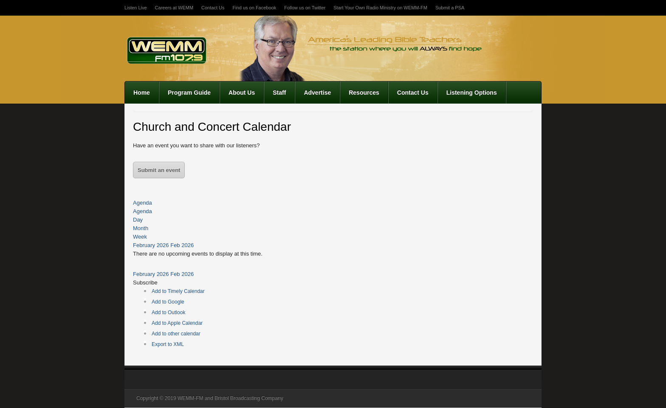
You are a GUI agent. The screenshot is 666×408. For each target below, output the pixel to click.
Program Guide (189, 92)
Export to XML (168, 344)
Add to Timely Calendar (178, 291)
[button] (145, 282)
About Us (242, 92)
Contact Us (212, 7)
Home (141, 92)
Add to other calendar (176, 334)
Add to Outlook (168, 312)
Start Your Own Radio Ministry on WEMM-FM (380, 7)
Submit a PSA (449, 7)
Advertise (317, 92)
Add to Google (168, 302)
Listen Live (135, 7)
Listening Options (471, 92)
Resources (364, 92)
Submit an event (159, 170)
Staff (279, 92)
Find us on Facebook (254, 7)
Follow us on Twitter (304, 7)
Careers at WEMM (174, 7)
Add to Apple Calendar (177, 323)
